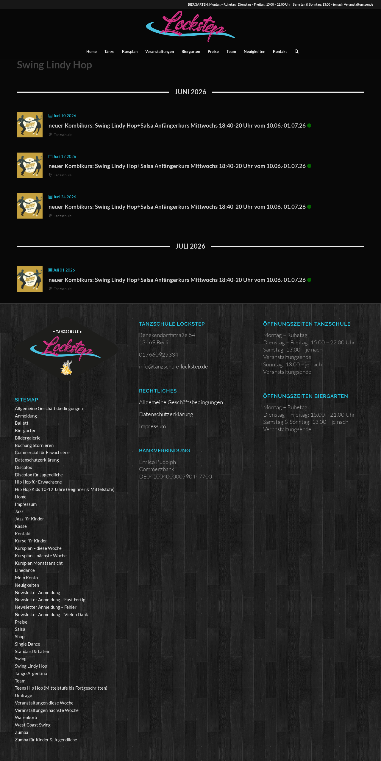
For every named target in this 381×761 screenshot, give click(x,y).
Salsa (20, 629)
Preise (21, 622)
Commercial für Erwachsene (42, 452)
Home (20, 496)
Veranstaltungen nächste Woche (47, 710)
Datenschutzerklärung (37, 459)
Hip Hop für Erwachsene (38, 481)
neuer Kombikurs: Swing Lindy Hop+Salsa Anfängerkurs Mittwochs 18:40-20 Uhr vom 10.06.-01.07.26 (177, 125)
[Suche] (295, 51)
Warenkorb (26, 717)
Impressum (26, 504)
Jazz (19, 511)
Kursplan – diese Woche (38, 548)
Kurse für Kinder (31, 540)
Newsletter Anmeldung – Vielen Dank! (52, 614)
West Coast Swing (33, 724)
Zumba (21, 732)
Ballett (22, 423)
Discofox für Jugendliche (39, 474)
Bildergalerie (27, 437)
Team (20, 680)
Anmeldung (26, 415)
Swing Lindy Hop (31, 666)
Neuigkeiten (27, 585)
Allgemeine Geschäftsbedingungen (49, 408)
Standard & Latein (32, 651)
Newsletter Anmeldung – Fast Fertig (50, 599)
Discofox (23, 467)
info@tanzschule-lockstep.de (173, 366)
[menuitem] (91, 51)
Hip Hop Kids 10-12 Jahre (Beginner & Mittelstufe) (65, 489)
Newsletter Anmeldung (37, 592)
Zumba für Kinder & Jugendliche (46, 739)
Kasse (21, 526)
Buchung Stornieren (34, 445)
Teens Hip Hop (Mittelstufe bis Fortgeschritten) (61, 688)
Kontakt (23, 533)
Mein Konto (26, 577)
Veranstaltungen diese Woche (44, 702)
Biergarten (25, 430)
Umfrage (23, 695)
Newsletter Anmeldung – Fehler (45, 607)
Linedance (25, 570)
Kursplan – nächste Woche (41, 555)
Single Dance (27, 644)
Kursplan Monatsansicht (39, 563)
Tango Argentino (31, 673)
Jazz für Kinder (29, 518)
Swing (20, 658)
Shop (19, 636)
